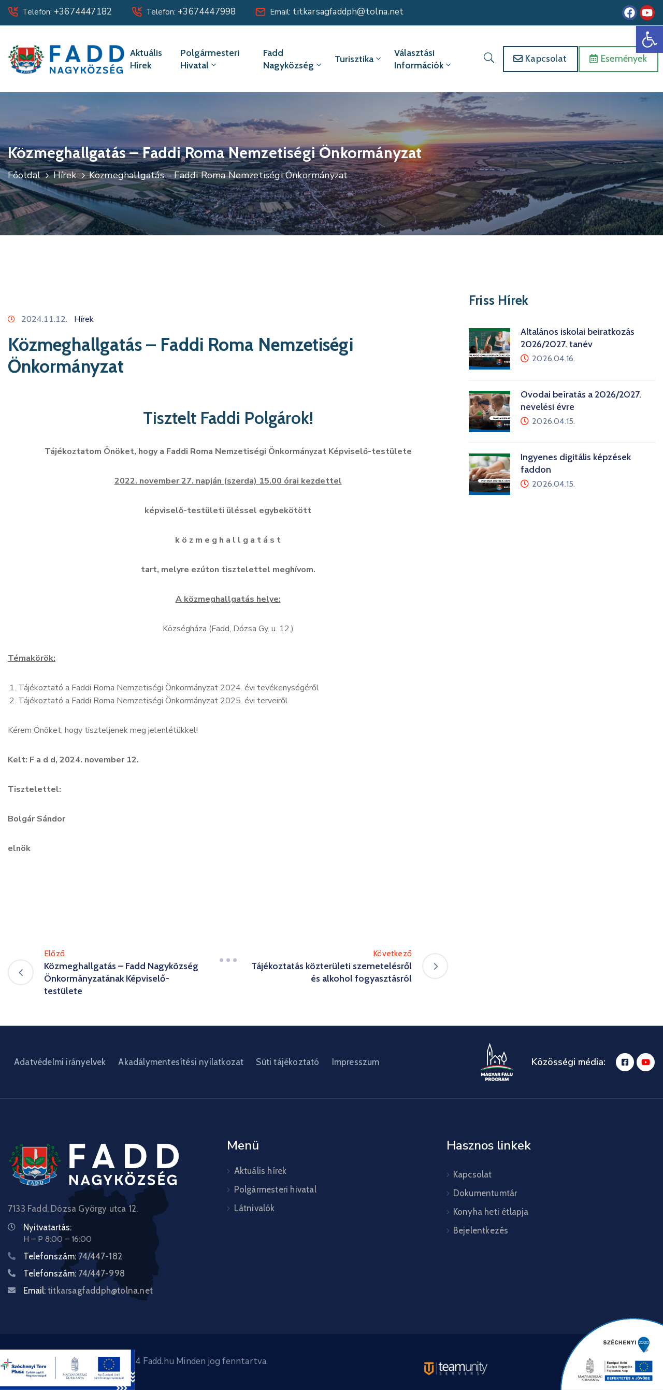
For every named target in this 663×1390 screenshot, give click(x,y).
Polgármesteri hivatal (209, 59)
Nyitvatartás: (47, 1227)
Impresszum (356, 1062)
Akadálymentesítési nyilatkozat (180, 1062)
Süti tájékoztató (287, 1062)
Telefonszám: (72, 1256)
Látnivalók (254, 1208)
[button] (649, 39)
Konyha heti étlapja (491, 1212)
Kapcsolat (472, 1174)
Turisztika (359, 59)
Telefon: (67, 12)
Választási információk (423, 59)
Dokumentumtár (485, 1193)
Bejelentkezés (481, 1230)
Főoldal (24, 175)
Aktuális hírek (146, 59)
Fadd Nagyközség (293, 59)
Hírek (65, 175)
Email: (336, 12)
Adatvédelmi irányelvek (60, 1062)
